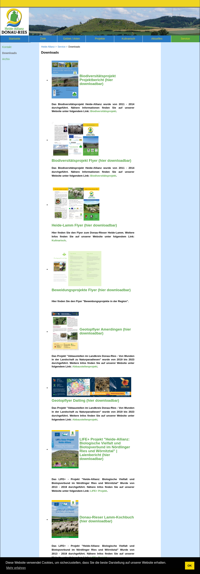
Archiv (6, 59)
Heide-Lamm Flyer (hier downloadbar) (84, 225)
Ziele (43, 38)
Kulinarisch (128, 38)
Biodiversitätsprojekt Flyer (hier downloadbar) (91, 160)
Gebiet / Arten (71, 38)
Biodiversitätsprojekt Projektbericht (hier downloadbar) (98, 80)
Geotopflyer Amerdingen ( (102, 329)
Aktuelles (156, 38)
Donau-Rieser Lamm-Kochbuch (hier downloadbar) (107, 519)
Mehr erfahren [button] (16, 568)
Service (185, 38)
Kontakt (6, 47)
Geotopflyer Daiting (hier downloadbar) (85, 400)
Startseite (14, 38)
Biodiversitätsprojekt (103, 111)
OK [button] (190, 565)
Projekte (100, 38)
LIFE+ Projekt (98, 490)
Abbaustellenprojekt (84, 366)
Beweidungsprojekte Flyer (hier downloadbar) (91, 290)
